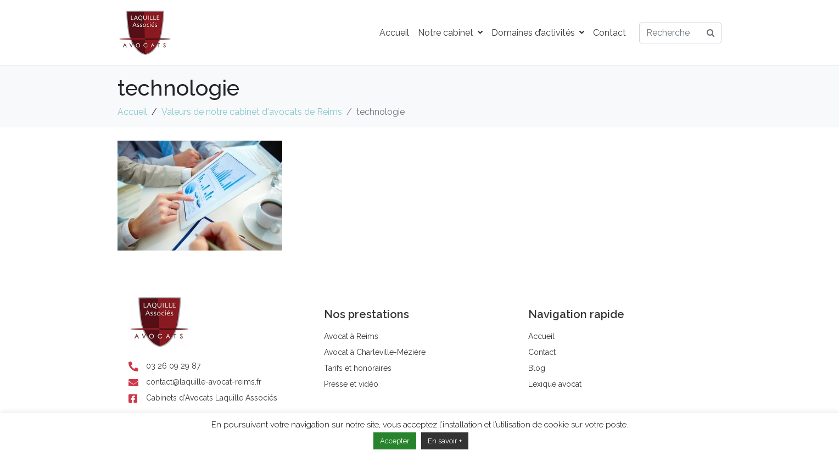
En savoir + (445, 441)
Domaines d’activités (537, 32)
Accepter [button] (395, 441)
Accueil (394, 32)
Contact (609, 32)
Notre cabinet (450, 32)
